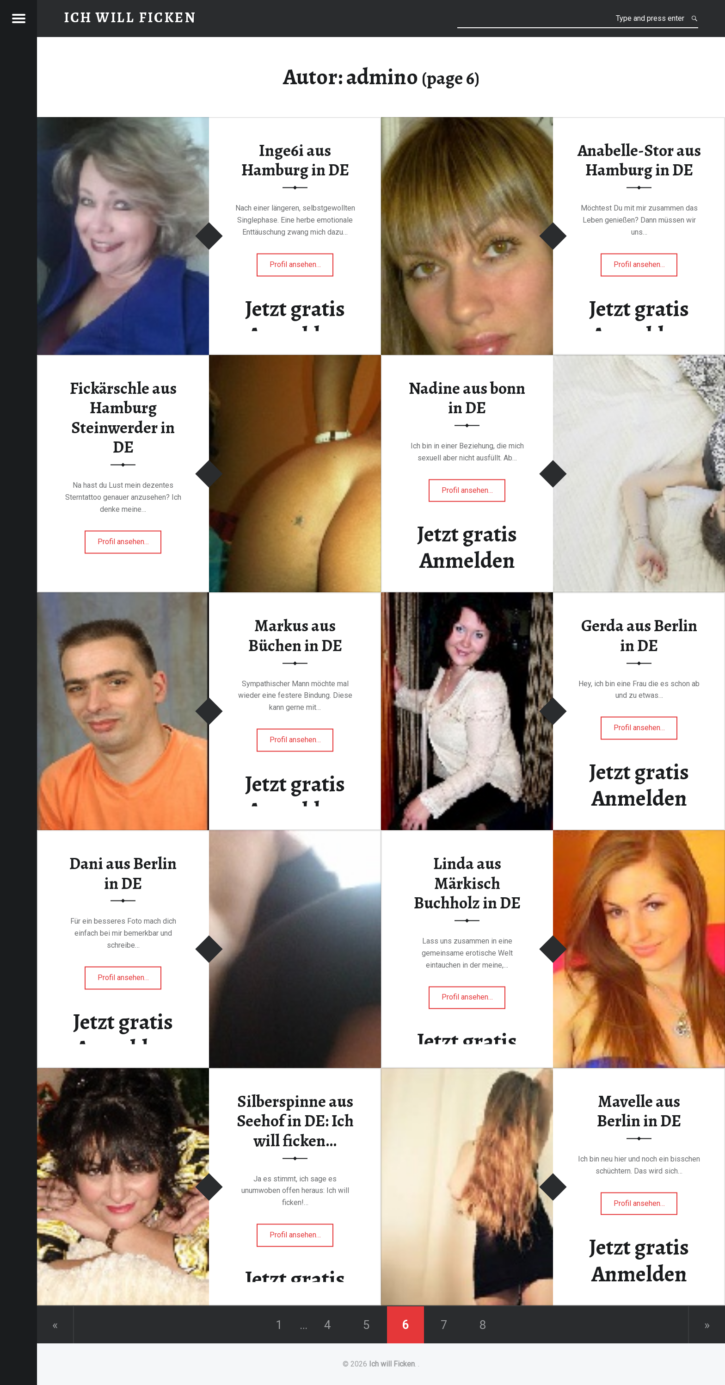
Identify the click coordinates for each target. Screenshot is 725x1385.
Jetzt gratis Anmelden (295, 321)
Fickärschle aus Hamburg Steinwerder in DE (123, 418)
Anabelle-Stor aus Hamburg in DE (639, 160)
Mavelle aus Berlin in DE (639, 1111)
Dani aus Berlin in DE (123, 873)
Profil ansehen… (302, 267)
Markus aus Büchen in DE (295, 636)
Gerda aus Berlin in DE (639, 636)
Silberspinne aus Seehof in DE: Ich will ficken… (295, 1121)
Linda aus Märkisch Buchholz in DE (467, 883)
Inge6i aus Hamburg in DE (295, 160)
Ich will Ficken (392, 1364)
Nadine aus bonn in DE (467, 398)
